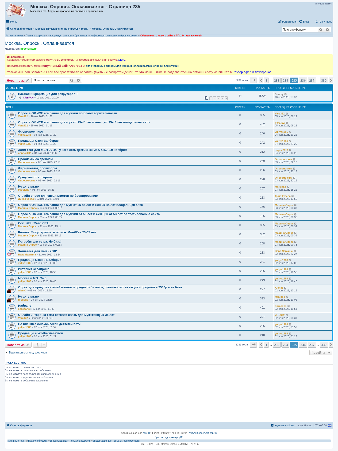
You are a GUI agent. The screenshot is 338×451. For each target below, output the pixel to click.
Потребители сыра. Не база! (39, 241)
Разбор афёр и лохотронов (252, 72)
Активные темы (14, 35)
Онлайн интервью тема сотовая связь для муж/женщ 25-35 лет (66, 315)
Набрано (24, 305)
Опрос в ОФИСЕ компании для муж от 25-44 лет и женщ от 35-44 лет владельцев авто (84, 122)
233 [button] (276, 80)
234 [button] (285, 80)
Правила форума (35, 35)
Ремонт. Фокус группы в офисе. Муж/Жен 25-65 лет (57, 232)
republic (23, 299)
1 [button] (266, 80)
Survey (279, 94)
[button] (253, 80)
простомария (28, 48)
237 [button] (311, 80)
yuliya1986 (24, 134)
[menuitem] (304, 21)
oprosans (24, 308)
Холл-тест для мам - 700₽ (37, 251)
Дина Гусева (26, 198)
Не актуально (28, 186)
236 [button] (303, 80)
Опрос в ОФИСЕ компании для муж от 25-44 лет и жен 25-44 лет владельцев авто (80, 205)
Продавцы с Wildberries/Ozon (40, 333)
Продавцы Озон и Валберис (39, 260)
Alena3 (22, 290)
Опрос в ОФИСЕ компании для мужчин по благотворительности (67, 113)
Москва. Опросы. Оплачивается (39, 43)
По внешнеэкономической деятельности (49, 324)
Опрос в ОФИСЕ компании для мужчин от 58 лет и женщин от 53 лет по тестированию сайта (89, 214)
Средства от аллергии (35, 177)
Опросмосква (26, 162)
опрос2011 (24, 153)
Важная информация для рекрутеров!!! (48, 94)
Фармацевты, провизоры (37, 168)
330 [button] (323, 80)
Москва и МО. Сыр (32, 278)
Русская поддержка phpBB (202, 433)
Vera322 (23, 116)
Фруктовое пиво (30, 131)
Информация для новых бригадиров (68, 35)
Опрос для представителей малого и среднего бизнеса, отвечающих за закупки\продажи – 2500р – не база (100, 287)
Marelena (23, 189)
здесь (121, 59)
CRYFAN (28, 97)
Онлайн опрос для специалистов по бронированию (58, 195)
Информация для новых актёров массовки (114, 35)
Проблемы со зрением (35, 159)
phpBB (146, 433)
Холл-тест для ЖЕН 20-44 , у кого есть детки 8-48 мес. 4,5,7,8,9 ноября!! (72, 150)
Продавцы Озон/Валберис (38, 140)
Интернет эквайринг (33, 269)
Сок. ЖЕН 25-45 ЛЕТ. (33, 223)
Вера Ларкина (27, 254)
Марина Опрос (27, 208)
